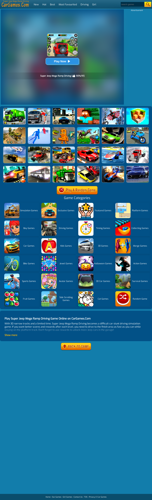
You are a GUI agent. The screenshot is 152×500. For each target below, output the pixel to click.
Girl (94, 4)
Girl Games (67, 497)
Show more (11, 335)
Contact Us (78, 497)
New (36, 4)
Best (52, 4)
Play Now (62, 61)
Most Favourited (68, 4)
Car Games (102, 497)
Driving (85, 4)
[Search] (132, 4)
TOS (85, 497)
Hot (44, 4)
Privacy (92, 497)
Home (48, 497)
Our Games (56, 497)
